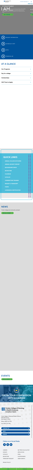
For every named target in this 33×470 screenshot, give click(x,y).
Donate (5, 440)
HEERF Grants (21, 464)
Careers (5, 455)
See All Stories (7, 218)
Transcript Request (8, 464)
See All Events (6, 385)
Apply (4, 437)
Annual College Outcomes (13, 167)
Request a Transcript (11, 189)
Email (19, 460)
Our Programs (21, 462)
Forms (7, 192)
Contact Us (6, 434)
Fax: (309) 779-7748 (5, 429)
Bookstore (8, 176)
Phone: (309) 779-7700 (6, 427)
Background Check (11, 173)
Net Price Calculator (23, 455)
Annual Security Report (12, 170)
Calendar (8, 179)
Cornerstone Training (12, 186)
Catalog (7, 183)
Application (21, 458)
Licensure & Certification (12, 196)
